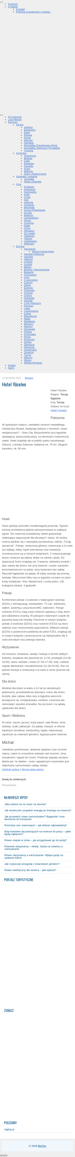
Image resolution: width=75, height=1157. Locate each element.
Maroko (28, 140)
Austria (28, 264)
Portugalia (30, 334)
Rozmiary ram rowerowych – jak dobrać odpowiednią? (35, 825)
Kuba (27, 168)
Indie (27, 194)
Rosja (27, 336)
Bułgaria (29, 272)
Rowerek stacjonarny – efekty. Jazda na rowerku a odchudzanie (33, 847)
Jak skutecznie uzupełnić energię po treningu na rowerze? (37, 810)
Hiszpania (29, 248)
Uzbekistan (30, 241)
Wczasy (29, 378)
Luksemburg (31, 311)
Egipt (27, 132)
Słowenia (29, 347)
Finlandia (29, 290)
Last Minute (14, 119)
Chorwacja (30, 274)
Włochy (28, 357)
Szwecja (29, 352)
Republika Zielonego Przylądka (42, 147)
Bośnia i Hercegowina (36, 269)
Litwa (27, 308)
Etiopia (28, 135)
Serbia (28, 342)
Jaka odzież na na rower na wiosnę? (25, 804)
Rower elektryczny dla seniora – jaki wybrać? (30, 870)
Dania (27, 285)
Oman (27, 220)
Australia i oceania (26, 176)
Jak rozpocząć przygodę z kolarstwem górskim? (32, 863)
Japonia (28, 202)
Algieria (28, 127)
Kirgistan (29, 186)
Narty (11, 367)
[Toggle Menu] (1, 2)
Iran (26, 199)
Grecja (28, 295)
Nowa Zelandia (32, 181)
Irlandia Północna (34, 254)
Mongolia (29, 207)
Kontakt (20, 9)
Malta (27, 318)
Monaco (28, 323)
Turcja (27, 354)
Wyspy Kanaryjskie (43, 251)
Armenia (29, 223)
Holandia (29, 298)
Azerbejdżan (31, 217)
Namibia (29, 142)
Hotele (12, 365)
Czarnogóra (31, 279)
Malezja (28, 215)
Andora (28, 261)
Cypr (26, 277)
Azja (18, 184)
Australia (29, 179)
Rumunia (29, 339)
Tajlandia (29, 235)
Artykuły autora (10, 769)
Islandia (28, 256)
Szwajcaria (30, 349)
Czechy (28, 282)
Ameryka (21, 153)
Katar (27, 225)
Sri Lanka (29, 233)
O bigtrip (13, 6)
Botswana (29, 129)
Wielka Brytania (33, 362)
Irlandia (28, 300)
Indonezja (29, 189)
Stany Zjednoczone (35, 173)
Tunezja (28, 150)
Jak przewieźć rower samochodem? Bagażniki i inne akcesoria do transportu (34, 818)
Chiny (27, 228)
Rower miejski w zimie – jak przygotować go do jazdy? (35, 840)
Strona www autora (32, 769)
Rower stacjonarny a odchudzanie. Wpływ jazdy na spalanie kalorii (33, 856)
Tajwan (28, 238)
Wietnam (29, 243)
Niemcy (28, 326)
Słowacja (29, 344)
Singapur (29, 230)
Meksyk (28, 171)
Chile (27, 160)
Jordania (29, 204)
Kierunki (12, 122)
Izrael (27, 197)
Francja (28, 292)
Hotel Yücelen (59, 410)
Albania (28, 259)
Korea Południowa (34, 210)
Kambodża (30, 191)
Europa (20, 246)
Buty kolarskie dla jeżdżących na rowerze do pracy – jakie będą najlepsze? (37, 833)
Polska (28, 331)
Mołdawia (29, 321)
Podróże (13, 4)
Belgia (27, 267)
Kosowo (28, 305)
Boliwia (28, 158)
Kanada (28, 166)
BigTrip (42, 1145)
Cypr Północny (32, 303)
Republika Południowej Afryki (40, 145)
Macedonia (30, 316)
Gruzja (28, 212)
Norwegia (29, 329)
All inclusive (15, 116)
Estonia (28, 287)
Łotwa (27, 313)
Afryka (19, 124)
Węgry (28, 360)
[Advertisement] (37, 73)
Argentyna (30, 155)
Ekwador (29, 163)
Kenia (27, 137)
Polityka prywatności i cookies (33, 11)
